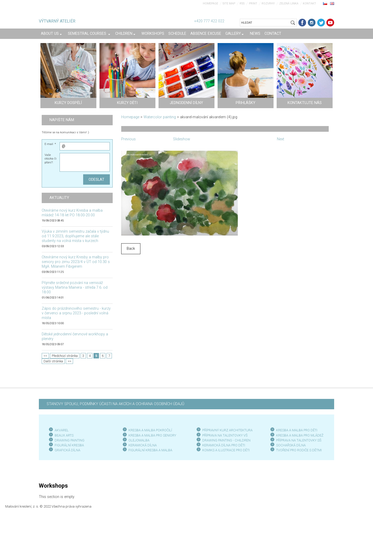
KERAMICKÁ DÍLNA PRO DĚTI (223, 445)
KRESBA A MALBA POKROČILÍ (150, 430)
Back (131, 248)
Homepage (210, 3)
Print (253, 3)
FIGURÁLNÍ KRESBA (69, 445)
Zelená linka (288, 3)
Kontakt (309, 3)
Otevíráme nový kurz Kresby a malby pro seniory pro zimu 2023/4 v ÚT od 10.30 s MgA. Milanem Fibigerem (76, 262)
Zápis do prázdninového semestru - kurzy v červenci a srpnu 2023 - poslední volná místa (76, 313)
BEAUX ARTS (64, 435)
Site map (229, 3)
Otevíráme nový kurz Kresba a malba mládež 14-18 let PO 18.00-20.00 (72, 212)
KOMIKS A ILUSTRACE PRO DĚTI (226, 450)
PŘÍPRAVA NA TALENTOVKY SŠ (298, 440)
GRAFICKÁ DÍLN (66, 450)
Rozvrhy (268, 3)
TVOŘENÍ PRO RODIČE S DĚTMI (299, 450)
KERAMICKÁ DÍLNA (142, 445)
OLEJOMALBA (138, 440)
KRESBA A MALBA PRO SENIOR (151, 435)
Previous (128, 139)
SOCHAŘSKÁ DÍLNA (291, 445)
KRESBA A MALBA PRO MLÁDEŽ (300, 435)
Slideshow (181, 139)
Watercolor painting (160, 117)
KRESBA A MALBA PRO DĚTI (296, 430)
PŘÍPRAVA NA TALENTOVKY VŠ (225, 435)
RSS (242, 3)
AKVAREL (62, 430)
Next (280, 139)
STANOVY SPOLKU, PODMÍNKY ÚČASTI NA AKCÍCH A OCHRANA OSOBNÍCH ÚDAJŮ (115, 404)
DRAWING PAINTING (69, 440)
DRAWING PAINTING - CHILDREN (226, 440)
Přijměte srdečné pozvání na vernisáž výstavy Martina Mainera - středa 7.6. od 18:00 (74, 287)
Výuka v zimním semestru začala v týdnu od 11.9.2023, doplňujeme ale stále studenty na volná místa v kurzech (75, 236)
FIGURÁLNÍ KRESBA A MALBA (150, 450)
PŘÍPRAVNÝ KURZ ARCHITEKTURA (227, 430)
